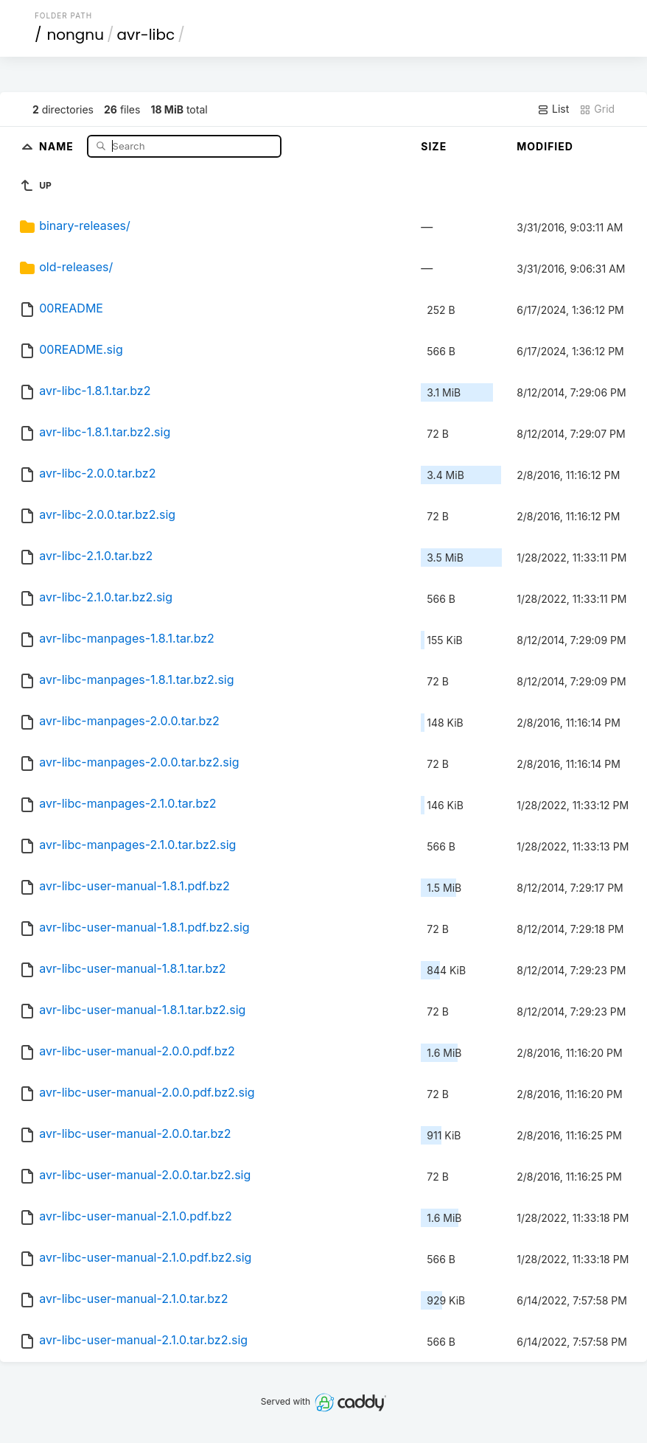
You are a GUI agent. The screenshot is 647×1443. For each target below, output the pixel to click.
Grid (597, 109)
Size (434, 146)
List (553, 109)
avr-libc (145, 34)
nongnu (75, 34)
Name (58, 145)
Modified (545, 146)
